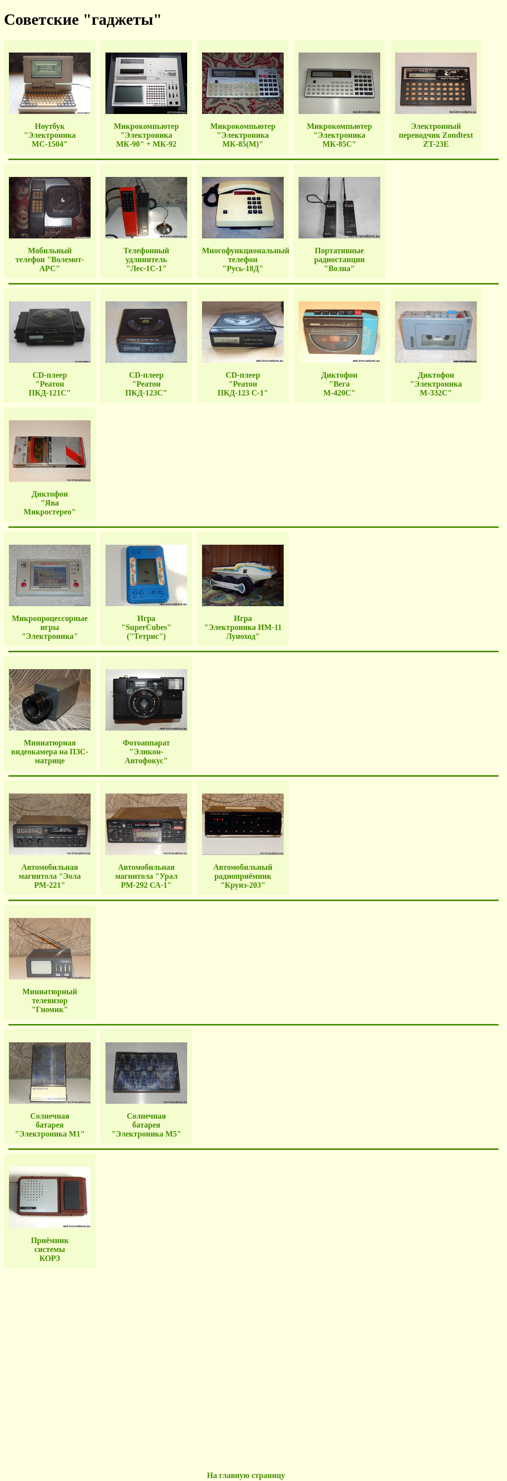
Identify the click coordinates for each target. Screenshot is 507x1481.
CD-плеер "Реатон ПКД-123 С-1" (242, 384)
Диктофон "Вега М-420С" (339, 384)
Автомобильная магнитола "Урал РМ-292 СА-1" (146, 876)
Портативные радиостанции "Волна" (339, 259)
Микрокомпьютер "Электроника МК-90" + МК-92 (146, 135)
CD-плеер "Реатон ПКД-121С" (50, 384)
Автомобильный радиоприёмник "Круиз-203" (242, 876)
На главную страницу (246, 1475)
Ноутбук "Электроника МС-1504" (50, 135)
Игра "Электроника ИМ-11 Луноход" (243, 627)
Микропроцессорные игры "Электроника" (50, 627)
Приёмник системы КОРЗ (49, 1249)
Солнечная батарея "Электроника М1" (50, 1125)
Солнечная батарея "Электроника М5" (146, 1125)
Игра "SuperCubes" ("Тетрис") (146, 627)
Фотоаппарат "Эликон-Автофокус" (146, 752)
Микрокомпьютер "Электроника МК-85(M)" (243, 135)
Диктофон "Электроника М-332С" (436, 384)
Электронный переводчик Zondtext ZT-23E (436, 135)
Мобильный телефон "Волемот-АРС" (49, 259)
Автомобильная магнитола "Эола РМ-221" (50, 876)
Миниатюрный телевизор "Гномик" (49, 1000)
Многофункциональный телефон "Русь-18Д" (245, 259)
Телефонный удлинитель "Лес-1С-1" (146, 259)
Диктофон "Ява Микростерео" (50, 503)
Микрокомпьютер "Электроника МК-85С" (339, 135)
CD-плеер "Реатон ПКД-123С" (146, 384)
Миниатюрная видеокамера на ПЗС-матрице (50, 752)
